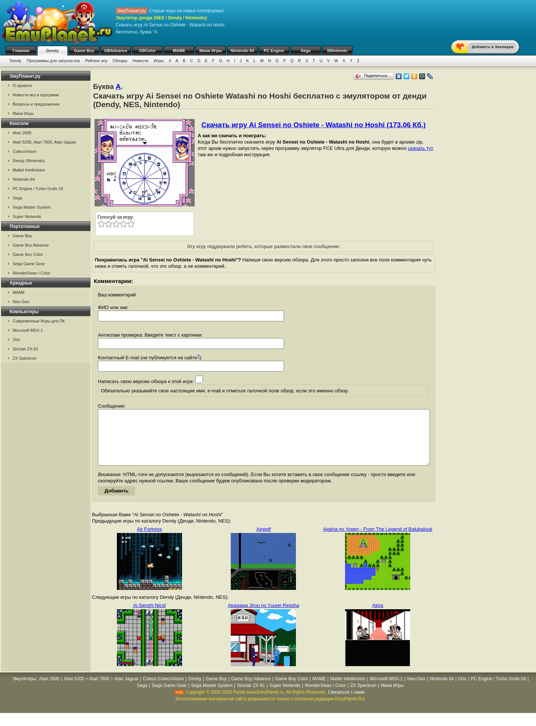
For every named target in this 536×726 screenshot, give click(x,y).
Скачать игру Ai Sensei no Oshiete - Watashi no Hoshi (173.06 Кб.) (313, 125)
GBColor (147, 50)
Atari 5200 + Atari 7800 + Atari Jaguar (101, 690)
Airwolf (263, 540)
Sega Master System (32, 207)
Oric (16, 339)
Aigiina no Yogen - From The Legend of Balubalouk (378, 540)
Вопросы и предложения (36, 104)
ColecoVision (24, 151)
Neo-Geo (21, 301)
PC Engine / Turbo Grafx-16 (38, 188)
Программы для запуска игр (53, 60)
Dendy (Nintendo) (29, 160)
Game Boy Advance (31, 245)
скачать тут (420, 148)
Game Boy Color (28, 254)
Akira (377, 616)
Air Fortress (149, 540)
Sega (305, 50)
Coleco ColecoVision (163, 690)
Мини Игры (211, 50)
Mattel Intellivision (29, 170)
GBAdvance (115, 50)
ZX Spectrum (24, 358)
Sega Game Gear (29, 263)
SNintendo (337, 50)
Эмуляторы (24, 690)
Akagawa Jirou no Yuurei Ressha (263, 616)
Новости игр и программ (36, 95)
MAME (179, 50)
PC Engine (274, 50)
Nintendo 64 (242, 50)
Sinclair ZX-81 (25, 349)
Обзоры (119, 60)
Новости (141, 60)
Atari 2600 (22, 133)
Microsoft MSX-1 (28, 330)
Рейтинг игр (96, 60)
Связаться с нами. (347, 703)
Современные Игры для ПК (39, 321)
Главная (21, 50)
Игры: (159, 60)
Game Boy (84, 50)
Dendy (52, 50)
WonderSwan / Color (31, 273)
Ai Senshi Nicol (149, 616)
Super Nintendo (27, 216)
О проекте (22, 85)
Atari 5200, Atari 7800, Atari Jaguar (44, 142)
